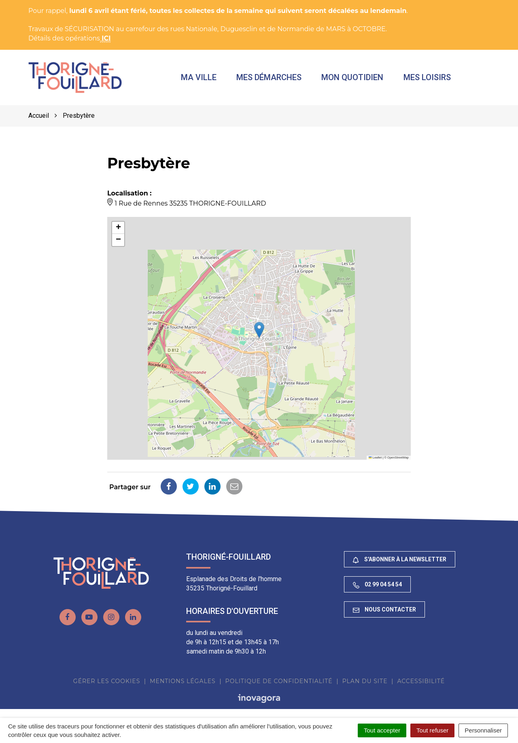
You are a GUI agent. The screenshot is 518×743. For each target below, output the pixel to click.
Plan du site (365, 682)
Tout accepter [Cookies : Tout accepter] (382, 730)
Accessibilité (421, 682)
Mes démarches (271, 78)
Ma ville (201, 78)
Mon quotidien (354, 78)
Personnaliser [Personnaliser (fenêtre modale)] (483, 730)
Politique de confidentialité (279, 682)
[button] (259, 331)
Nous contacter (384, 610)
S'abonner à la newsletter (399, 560)
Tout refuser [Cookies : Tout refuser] (432, 730)
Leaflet (375, 458)
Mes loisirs (428, 78)
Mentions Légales (182, 682)
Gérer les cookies (106, 682)
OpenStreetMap (398, 458)
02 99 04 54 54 (377, 585)
